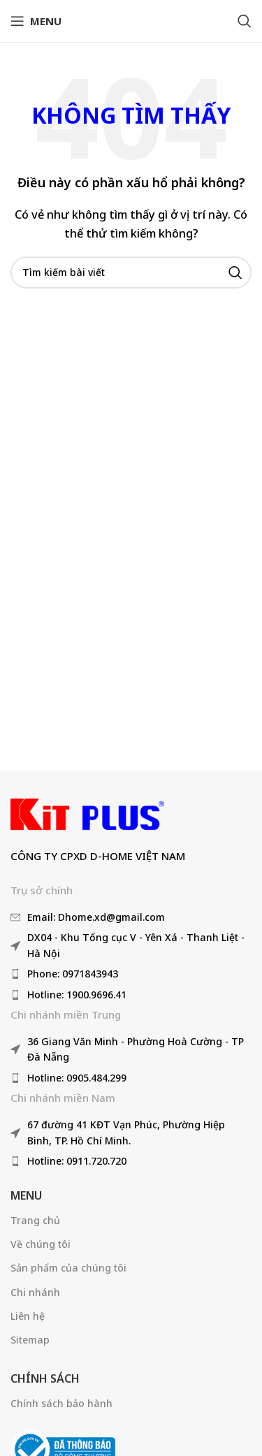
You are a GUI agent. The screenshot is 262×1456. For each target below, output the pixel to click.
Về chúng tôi (40, 1244)
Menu (26, 1195)
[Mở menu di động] (35, 21)
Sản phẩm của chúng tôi (68, 1267)
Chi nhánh (35, 1292)
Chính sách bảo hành (61, 1403)
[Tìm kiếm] (245, 21)
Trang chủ (35, 1220)
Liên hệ (27, 1316)
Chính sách (45, 1378)
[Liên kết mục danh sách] (131, 917)
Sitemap (30, 1339)
